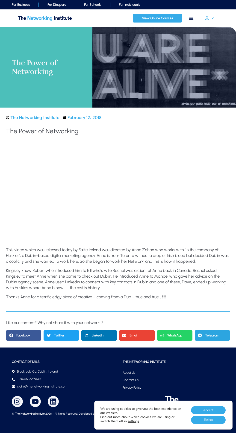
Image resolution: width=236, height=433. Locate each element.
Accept (208, 410)
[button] (23, 335)
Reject (208, 420)
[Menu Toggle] (191, 18)
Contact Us (131, 380)
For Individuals (129, 5)
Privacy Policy (132, 388)
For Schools (92, 5)
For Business (21, 5)
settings (133, 421)
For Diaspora (56, 5)
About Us (129, 373)
